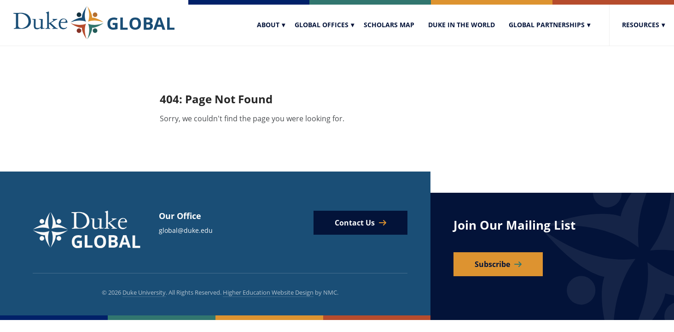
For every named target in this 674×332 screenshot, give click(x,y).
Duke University (144, 292)
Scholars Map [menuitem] (389, 24)
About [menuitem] (268, 24)
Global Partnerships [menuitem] (547, 24)
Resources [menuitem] (640, 24)
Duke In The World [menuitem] (461, 24)
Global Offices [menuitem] (322, 24)
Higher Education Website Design (268, 292)
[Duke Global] (93, 23)
